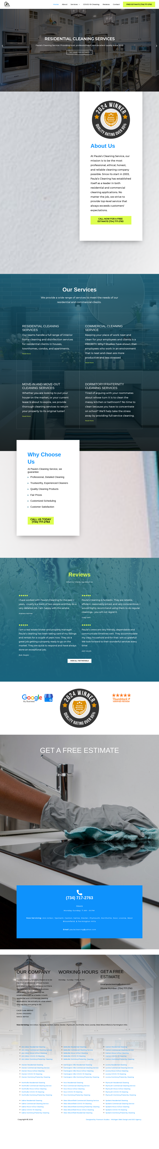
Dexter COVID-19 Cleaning (33, 1082)
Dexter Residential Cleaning (33, 1070)
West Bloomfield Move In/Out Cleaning (80, 1133)
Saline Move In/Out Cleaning (34, 1124)
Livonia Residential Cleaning (117, 1070)
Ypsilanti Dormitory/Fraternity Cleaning (121, 1130)
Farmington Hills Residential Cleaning (79, 1070)
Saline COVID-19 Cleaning (32, 1127)
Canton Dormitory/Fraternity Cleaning (121, 1058)
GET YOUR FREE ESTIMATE (79, 52)
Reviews (106, 5)
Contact (116, 5)
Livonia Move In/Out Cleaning (117, 1076)
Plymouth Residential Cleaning (118, 1094)
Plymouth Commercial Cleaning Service (122, 1097)
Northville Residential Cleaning (35, 1094)
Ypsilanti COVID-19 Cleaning (117, 1127)
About (64, 5)
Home (56, 5)
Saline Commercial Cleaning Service (37, 1121)
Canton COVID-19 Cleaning (116, 1055)
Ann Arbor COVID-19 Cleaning (34, 1058)
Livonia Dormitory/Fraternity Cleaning (121, 1082)
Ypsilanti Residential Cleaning (117, 1118)
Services (74, 5)
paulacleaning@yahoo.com (82, 928)
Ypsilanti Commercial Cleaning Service (121, 1121)
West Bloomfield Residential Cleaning (79, 1136)
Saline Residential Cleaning (33, 1118)
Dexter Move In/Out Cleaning (34, 1079)
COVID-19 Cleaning (91, 5)
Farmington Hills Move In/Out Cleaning (80, 1079)
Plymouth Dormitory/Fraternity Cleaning (122, 1106)
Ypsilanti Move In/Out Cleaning (118, 1124)
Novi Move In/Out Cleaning (74, 1100)
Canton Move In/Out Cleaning (118, 1052)
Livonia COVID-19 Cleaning (116, 1079)
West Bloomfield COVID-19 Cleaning (79, 1124)
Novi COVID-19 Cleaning (73, 1103)
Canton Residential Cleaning (117, 1046)
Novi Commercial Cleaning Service (78, 1097)
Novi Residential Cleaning (74, 1094)
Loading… (73, 820)
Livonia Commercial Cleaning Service (121, 1073)
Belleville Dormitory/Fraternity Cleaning (80, 1058)
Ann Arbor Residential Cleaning (35, 1046)
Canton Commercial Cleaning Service (121, 1049)
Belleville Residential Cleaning (76, 1046)
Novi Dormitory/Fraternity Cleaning (78, 1106)
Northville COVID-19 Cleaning (34, 1106)
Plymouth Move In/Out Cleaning (119, 1100)
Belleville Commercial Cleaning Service (80, 1049)
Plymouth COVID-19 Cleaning (118, 1103)
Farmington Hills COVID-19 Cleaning (79, 1082)
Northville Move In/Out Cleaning (35, 1103)
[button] (139, 4)
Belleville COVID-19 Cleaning (75, 1055)
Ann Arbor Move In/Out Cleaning (36, 1055)
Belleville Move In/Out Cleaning (77, 1052)
